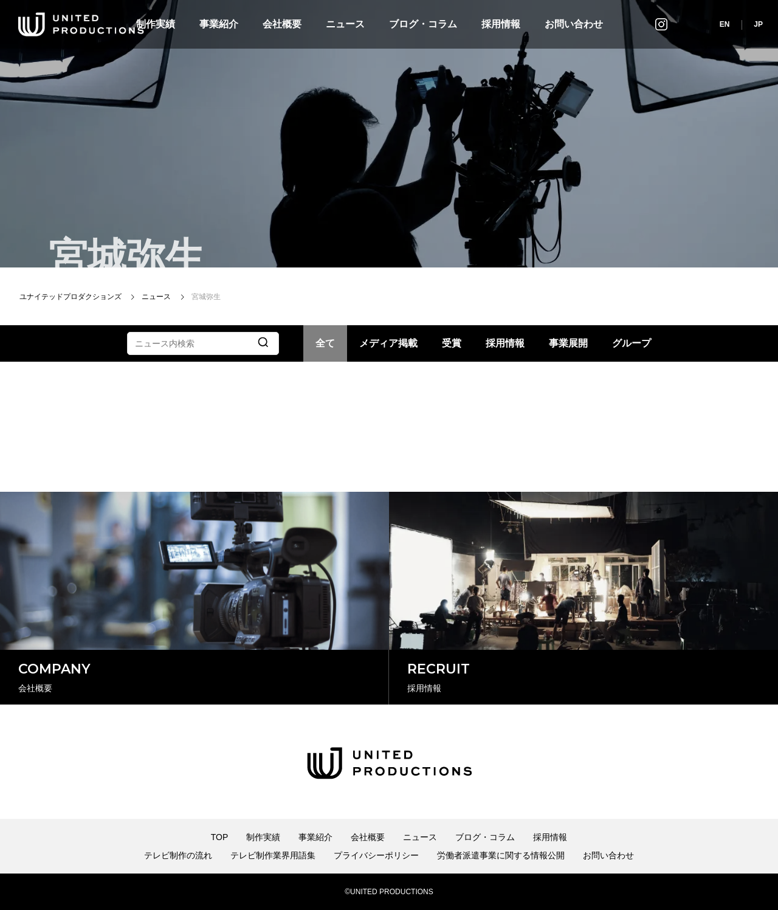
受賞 (451, 343)
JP (758, 24)
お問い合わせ (574, 24)
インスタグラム (661, 24)
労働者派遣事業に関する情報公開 (501, 855)
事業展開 (568, 343)
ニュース (345, 24)
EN (725, 24)
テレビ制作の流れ (178, 855)
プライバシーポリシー (376, 855)
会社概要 (282, 24)
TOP (220, 837)
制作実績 (263, 837)
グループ (631, 343)
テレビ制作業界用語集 (272, 855)
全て (325, 343)
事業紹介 (218, 24)
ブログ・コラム (423, 24)
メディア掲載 (388, 343)
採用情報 (500, 24)
